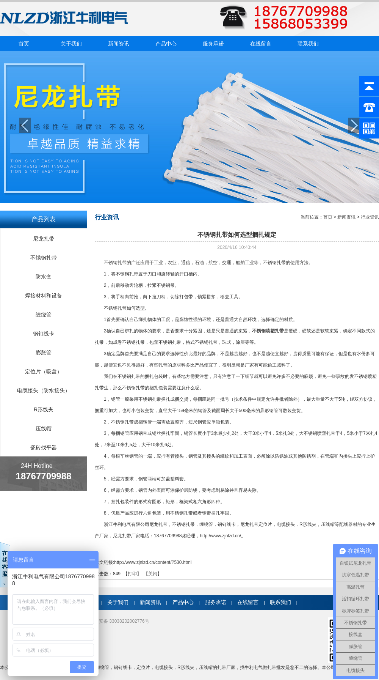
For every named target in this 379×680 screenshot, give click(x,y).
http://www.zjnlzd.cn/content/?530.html (152, 562)
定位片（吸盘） (43, 371)
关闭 (152, 573)
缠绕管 (44, 315)
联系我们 (308, 44)
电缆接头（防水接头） (43, 390)
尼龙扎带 (43, 239)
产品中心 (166, 44)
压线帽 (44, 428)
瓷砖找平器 (43, 447)
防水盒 (44, 277)
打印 (132, 573)
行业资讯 (370, 217)
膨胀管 (44, 352)
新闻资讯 (118, 44)
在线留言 (260, 44)
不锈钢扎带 (43, 258)
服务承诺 (213, 44)
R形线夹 (43, 409)
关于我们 (71, 44)
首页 (24, 44)
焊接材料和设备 (43, 296)
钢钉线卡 (43, 334)
